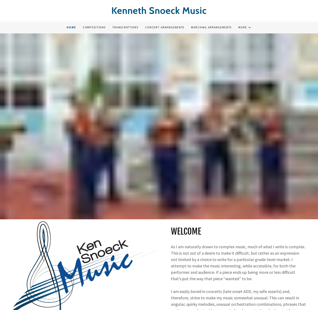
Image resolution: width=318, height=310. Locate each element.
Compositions (94, 27)
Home (71, 27)
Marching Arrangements (211, 27)
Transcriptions (125, 27)
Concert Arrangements (164, 27)
